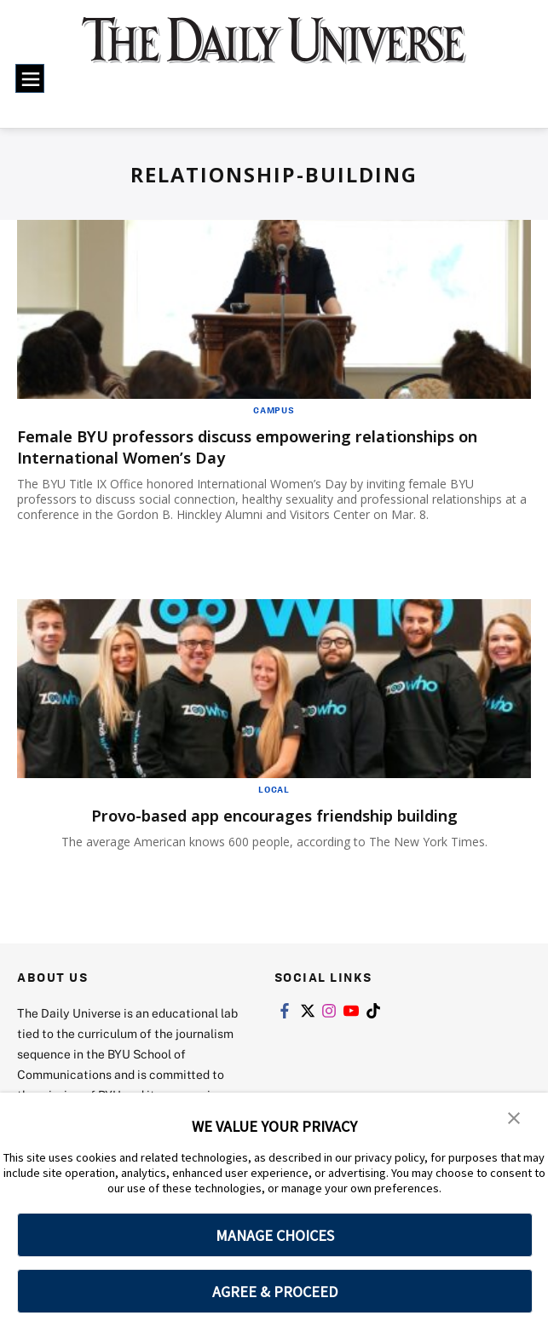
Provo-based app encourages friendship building (274, 815)
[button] (514, 1117)
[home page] (273, 50)
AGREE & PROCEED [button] (274, 1291)
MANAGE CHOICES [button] (275, 1235)
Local (274, 789)
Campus (274, 410)
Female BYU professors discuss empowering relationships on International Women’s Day (264, 446)
